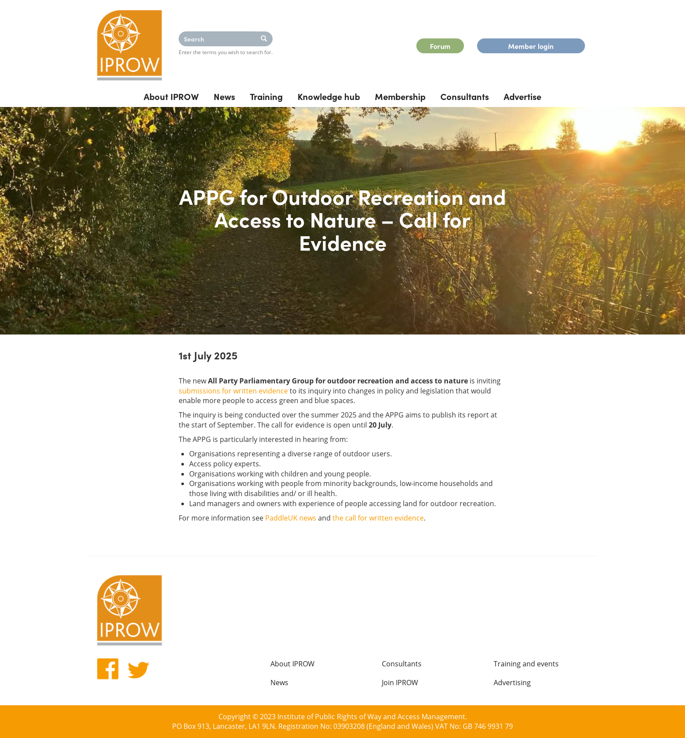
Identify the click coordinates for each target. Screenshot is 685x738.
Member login (531, 46)
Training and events (526, 664)
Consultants (464, 96)
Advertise (522, 96)
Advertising (512, 682)
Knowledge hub (329, 96)
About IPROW (171, 96)
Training (266, 96)
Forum (440, 46)
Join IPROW (400, 682)
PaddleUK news (290, 518)
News (224, 96)
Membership (400, 96)
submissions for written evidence (233, 391)
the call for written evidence (378, 518)
